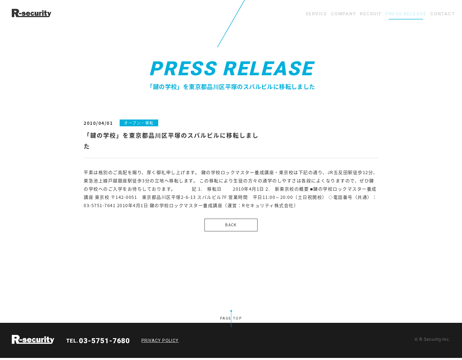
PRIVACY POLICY (160, 342)
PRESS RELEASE (394, 14)
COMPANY (315, 14)
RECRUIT (351, 14)
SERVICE (280, 14)
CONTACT (438, 14)
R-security (33, 341)
